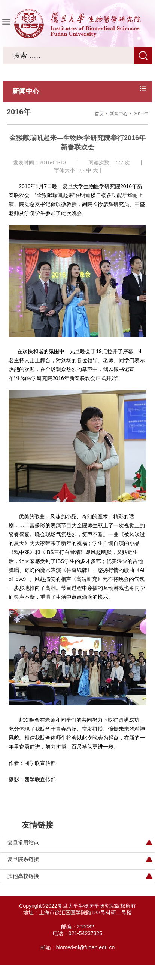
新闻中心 (119, 113)
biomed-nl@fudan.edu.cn (85, 947)
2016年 (141, 113)
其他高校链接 (23, 876)
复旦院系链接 (23, 859)
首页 (99, 113)
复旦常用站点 (23, 842)
